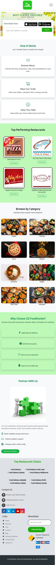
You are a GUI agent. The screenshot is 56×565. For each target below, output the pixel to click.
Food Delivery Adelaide (17, 480)
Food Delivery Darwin (39, 483)
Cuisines (6, 530)
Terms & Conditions (10, 536)
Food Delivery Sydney (16, 473)
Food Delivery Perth (38, 480)
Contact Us (7, 543)
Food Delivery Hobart (18, 483)
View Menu (14, 163)
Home (5, 521)
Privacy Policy (8, 540)
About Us (6, 524)
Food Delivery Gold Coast (35, 470)
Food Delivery (16, 470)
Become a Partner (10, 451)
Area (5, 527)
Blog (5, 533)
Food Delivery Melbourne (39, 473)
